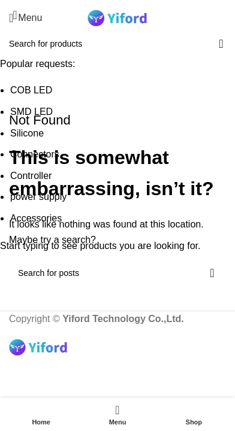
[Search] (226, 18)
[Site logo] (117, 17)
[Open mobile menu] (25, 18)
